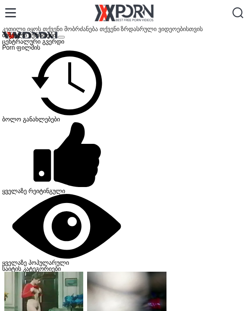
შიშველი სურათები (30, 35)
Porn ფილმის (21, 47)
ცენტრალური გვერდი (33, 41)
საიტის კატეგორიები (31, 268)
